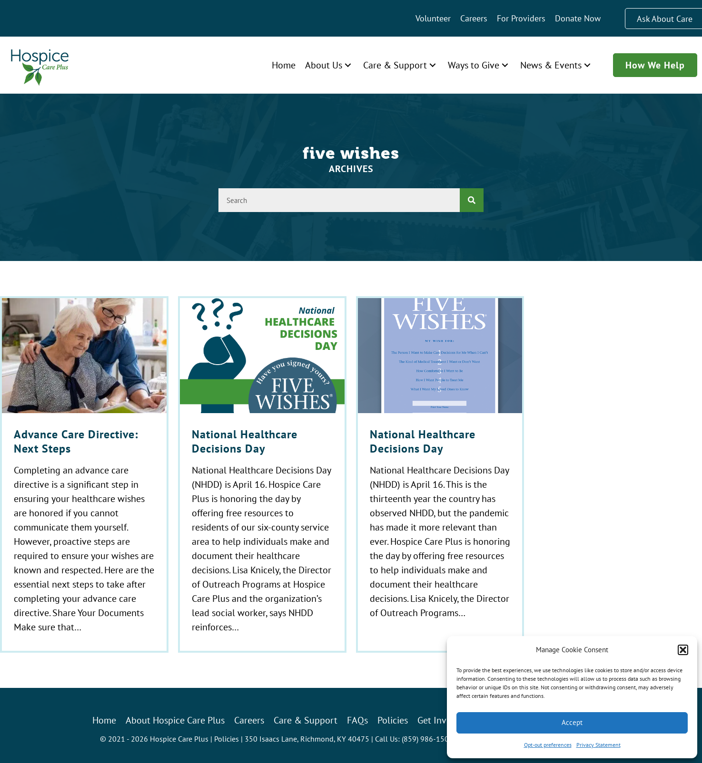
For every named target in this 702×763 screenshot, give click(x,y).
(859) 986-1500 (427, 739)
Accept (572, 722)
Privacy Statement (598, 744)
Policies (226, 739)
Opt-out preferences (548, 744)
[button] (683, 650)
